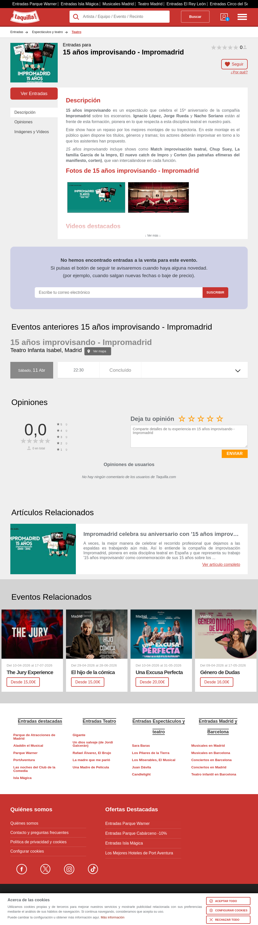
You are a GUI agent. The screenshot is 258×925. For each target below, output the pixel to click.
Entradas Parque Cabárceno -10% (136, 833)
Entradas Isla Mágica (79, 4)
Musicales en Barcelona (210, 753)
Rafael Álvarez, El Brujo (92, 753)
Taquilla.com (21, 13)
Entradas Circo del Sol (230, 4)
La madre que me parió (91, 760)
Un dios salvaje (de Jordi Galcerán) (93, 744)
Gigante (79, 735)
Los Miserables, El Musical (153, 760)
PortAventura (24, 760)
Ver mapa (99, 351)
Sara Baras (141, 745)
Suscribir (215, 292)
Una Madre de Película (91, 767)
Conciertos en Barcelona (211, 760)
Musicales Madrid (118, 4)
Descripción (25, 112)
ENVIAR (235, 453)
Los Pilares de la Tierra (151, 753)
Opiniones (23, 122)
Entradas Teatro (99, 721)
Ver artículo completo (221, 565)
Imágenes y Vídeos (31, 132)
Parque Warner (25, 753)
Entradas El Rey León (186, 4)
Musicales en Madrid (208, 745)
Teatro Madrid (150, 4)
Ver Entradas (34, 93)
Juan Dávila (141, 767)
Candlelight (141, 774)
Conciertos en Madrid (208, 767)
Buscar (195, 17)
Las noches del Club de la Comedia (34, 769)
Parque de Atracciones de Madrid (34, 736)
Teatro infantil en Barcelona (213, 774)
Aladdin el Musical (28, 745)
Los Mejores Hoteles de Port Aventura (139, 851)
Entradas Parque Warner (34, 4)
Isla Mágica (22, 778)
